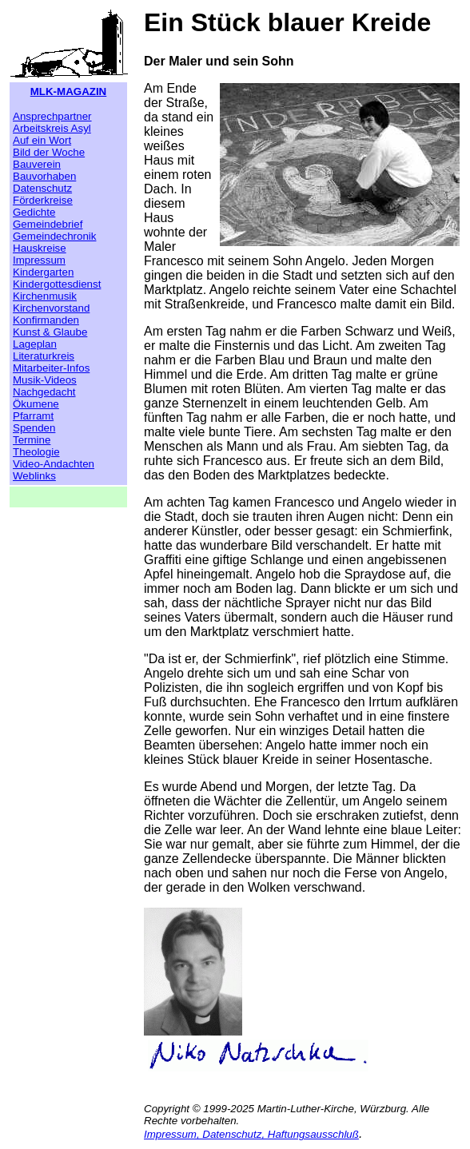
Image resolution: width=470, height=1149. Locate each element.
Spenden (34, 428)
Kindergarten (43, 272)
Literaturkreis (43, 356)
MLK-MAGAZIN (68, 91)
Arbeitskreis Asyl (52, 128)
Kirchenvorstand (51, 308)
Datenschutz (42, 188)
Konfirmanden (46, 320)
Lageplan (35, 344)
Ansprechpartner (52, 116)
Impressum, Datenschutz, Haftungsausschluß (251, 1134)
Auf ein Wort (42, 140)
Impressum (39, 260)
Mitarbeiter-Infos (51, 368)
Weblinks (34, 476)
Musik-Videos (45, 380)
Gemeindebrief (47, 224)
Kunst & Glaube (50, 332)
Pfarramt (33, 416)
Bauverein (37, 164)
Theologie (36, 452)
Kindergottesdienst (57, 284)
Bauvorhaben (44, 176)
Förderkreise (43, 200)
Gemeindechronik (54, 236)
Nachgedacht (44, 392)
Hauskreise (39, 248)
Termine (31, 440)
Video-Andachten (53, 464)
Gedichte (34, 212)
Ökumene (36, 404)
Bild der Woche (49, 152)
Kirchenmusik (45, 296)
